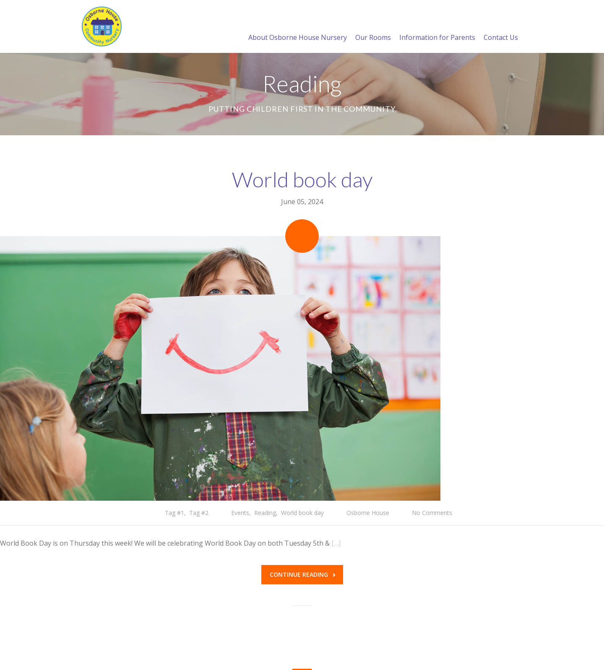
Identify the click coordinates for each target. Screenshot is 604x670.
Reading (265, 513)
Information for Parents (437, 27)
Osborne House (367, 513)
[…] (336, 543)
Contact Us (501, 27)
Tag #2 (198, 513)
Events (240, 513)
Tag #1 (174, 513)
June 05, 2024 (302, 201)
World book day (302, 179)
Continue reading (302, 574)
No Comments (432, 513)
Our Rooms (373, 27)
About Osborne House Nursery (297, 27)
